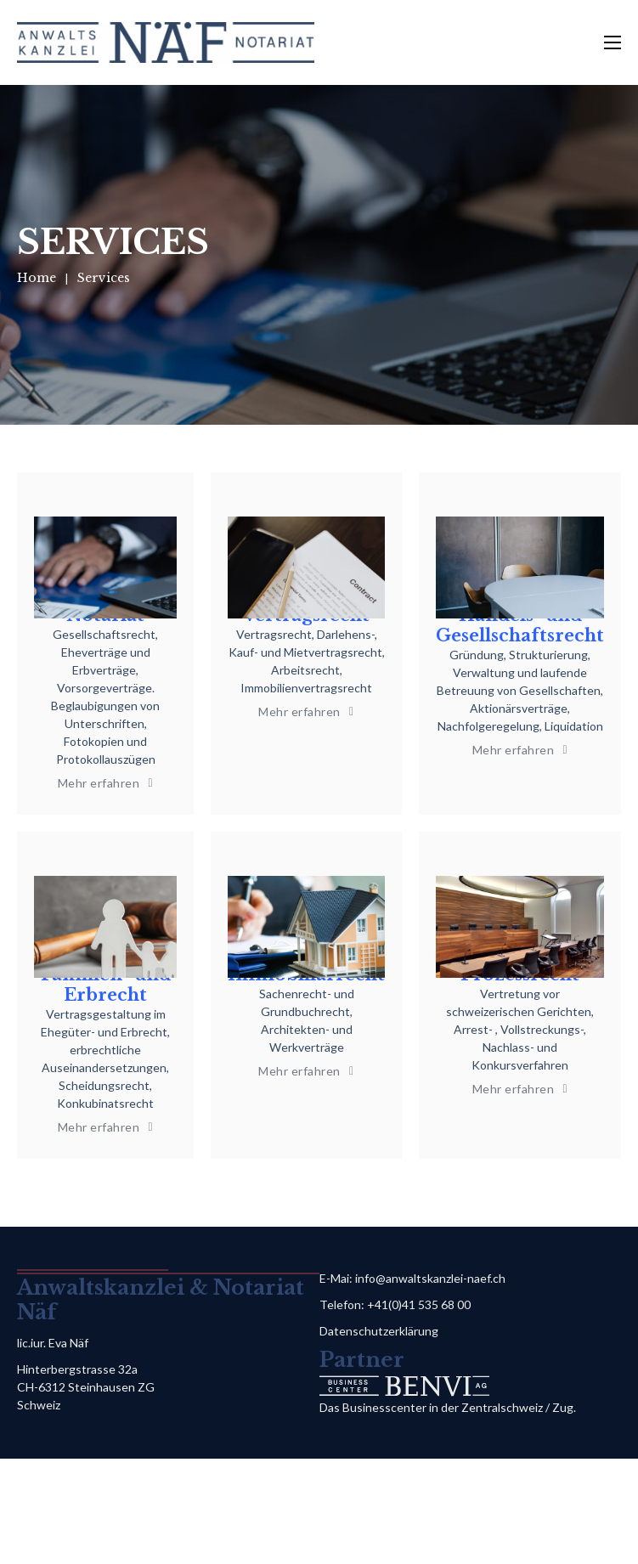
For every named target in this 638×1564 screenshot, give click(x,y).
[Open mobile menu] (612, 42)
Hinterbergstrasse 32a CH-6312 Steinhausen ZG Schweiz (86, 1387)
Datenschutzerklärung (378, 1331)
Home (36, 277)
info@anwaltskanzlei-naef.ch (430, 1278)
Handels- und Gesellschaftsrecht (520, 625)
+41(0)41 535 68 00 (419, 1304)
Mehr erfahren (105, 783)
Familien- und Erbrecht (106, 984)
